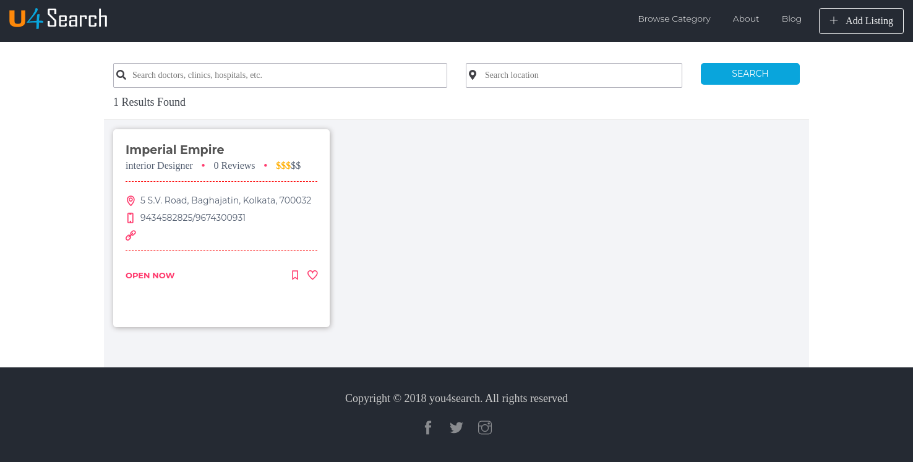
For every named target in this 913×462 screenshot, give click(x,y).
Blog (792, 18)
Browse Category (674, 18)
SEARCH (750, 73)
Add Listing (861, 20)
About (746, 18)
